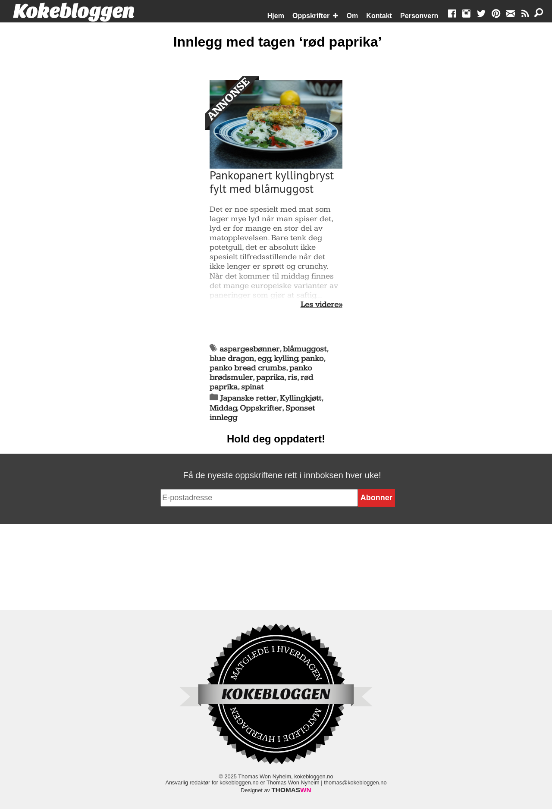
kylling (286, 359)
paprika (270, 378)
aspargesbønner (249, 349)
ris (292, 378)
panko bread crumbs (248, 368)
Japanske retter (248, 398)
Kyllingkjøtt (300, 398)
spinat (252, 387)
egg (264, 359)
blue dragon (232, 359)
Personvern (419, 15)
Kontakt (379, 15)
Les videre (320, 305)
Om (352, 15)
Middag (223, 408)
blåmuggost (304, 349)
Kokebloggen (74, 11)
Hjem (275, 15)
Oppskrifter (310, 15)
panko (312, 359)
